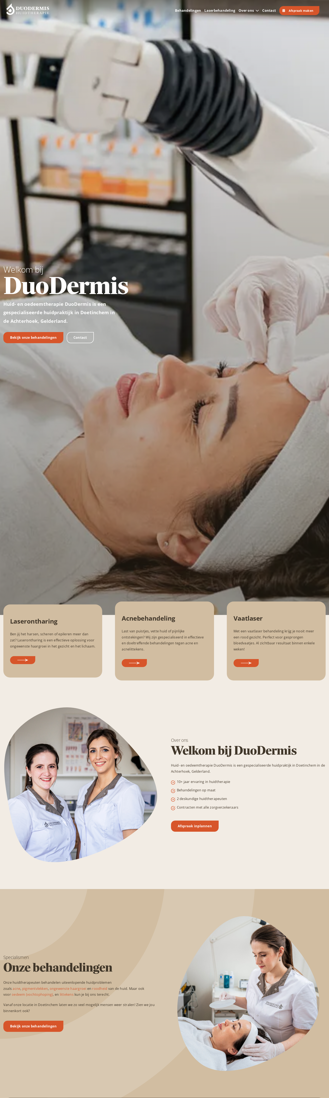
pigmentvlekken (35, 988)
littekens (67, 994)
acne (16, 988)
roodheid (99, 988)
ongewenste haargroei (68, 988)
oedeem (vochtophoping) (32, 994)
